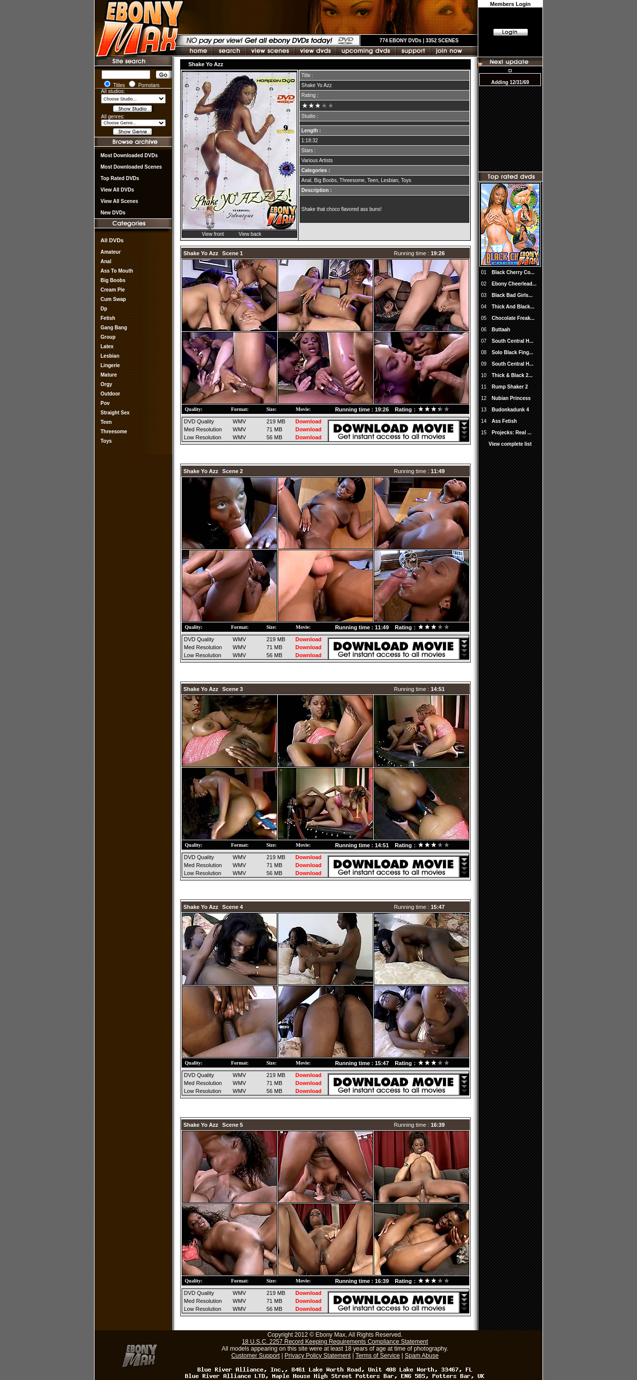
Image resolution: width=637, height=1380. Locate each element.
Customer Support (255, 1355)
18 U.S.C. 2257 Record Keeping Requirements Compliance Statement (335, 1341)
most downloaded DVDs (129, 155)
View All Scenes (119, 201)
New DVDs (113, 212)
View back (250, 234)
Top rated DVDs (120, 178)
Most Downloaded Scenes (131, 167)
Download (309, 421)
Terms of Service (377, 1355)
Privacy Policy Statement (318, 1355)
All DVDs (112, 240)
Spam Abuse (421, 1355)
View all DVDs (117, 190)
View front (213, 234)
